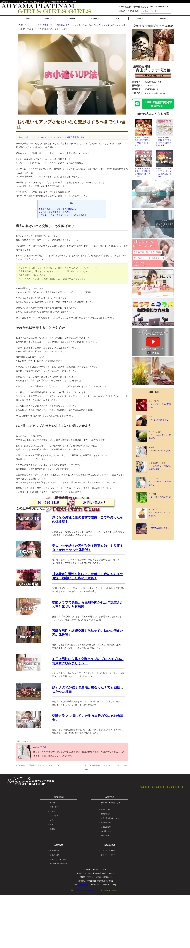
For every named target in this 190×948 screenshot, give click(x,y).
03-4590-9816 (48, 535)
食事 (82, 137)
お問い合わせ (94, 535)
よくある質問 (106, 880)
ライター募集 (55, 908)
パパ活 (27, 18)
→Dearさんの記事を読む (159, 528)
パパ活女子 (68, 137)
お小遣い (60, 137)
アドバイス (94, 18)
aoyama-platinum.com (155, 93)
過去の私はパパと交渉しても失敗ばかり (57, 209)
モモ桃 (25, 137)
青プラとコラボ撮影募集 (58, 917)
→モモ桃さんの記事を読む (160, 450)
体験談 (72, 18)
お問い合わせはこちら (153, 75)
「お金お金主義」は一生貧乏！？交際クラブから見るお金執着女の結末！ (164, 132)
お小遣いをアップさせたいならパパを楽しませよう (62, 215)
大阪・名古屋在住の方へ (109, 871)
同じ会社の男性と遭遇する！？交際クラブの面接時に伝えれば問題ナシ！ (143, 163)
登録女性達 (105, 889)
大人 (117, 18)
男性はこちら (106, 862)
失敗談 (163, 18)
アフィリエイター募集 (58, 912)
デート (140, 18)
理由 (78, 137)
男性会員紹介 (106, 876)
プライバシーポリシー (109, 908)
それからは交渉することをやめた (54, 212)
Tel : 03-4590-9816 (159, 7)
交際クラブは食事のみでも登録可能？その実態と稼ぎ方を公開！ (143, 132)
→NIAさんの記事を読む (158, 420)
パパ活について (106, 884)
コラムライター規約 (108, 904)
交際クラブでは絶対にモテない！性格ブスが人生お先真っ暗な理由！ (164, 163)
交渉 (74, 137)
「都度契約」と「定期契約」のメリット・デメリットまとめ (38, 818)
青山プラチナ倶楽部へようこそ (111, 857)
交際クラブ (49, 18)
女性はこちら (106, 867)
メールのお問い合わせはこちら (133, 7)
